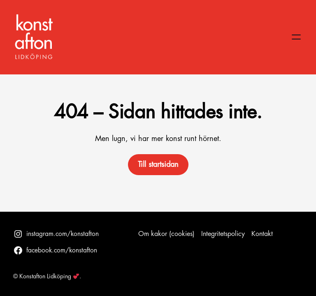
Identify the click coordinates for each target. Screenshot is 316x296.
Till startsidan (158, 164)
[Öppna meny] (296, 37)
